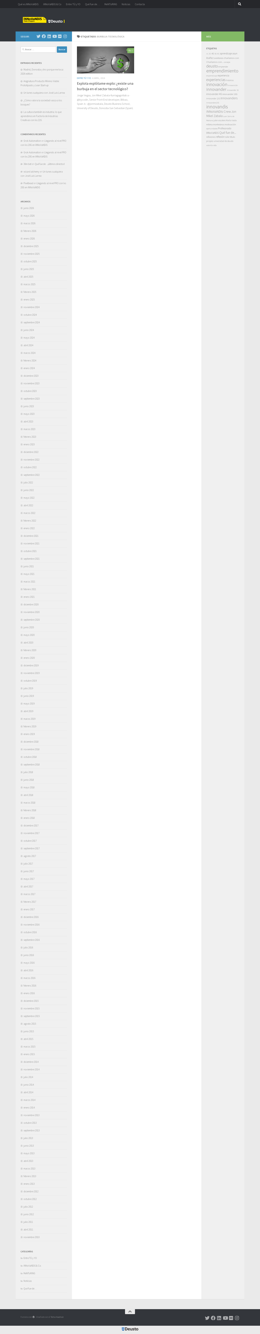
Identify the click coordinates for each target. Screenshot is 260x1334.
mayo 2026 (29, 215)
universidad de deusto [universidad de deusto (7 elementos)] (223, 141)
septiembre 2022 (32, 474)
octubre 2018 (30, 756)
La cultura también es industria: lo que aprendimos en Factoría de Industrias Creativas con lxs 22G (41, 116)
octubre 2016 (30, 932)
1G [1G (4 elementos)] (207, 54)
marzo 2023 (29, 429)
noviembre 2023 (31, 383)
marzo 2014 (29, 1100)
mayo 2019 (29, 703)
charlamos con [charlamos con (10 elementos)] (231, 57)
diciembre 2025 (31, 246)
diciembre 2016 (31, 917)
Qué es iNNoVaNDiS (28, 4)
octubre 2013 (30, 1122)
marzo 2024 (29, 352)
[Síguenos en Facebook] (44, 36)
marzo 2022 (29, 513)
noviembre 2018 (31, 749)
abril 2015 (28, 1039)
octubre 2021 (30, 551)
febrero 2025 (30, 291)
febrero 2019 (30, 726)
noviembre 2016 (31, 924)
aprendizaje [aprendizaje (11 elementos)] (226, 53)
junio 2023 (29, 406)
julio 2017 (28, 863)
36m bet (27, 164)
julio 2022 (28, 482)
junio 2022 (29, 490)
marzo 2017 (29, 894)
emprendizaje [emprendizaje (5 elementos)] (211, 76)
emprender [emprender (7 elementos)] (223, 66)
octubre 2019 (30, 680)
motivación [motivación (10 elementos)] (230, 124)
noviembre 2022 (31, 459)
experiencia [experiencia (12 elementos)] (223, 75)
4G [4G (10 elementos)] (212, 53)
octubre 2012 (30, 1199)
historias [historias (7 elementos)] (230, 80)
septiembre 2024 (32, 322)
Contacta (140, 4)
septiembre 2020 (32, 619)
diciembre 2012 (31, 1191)
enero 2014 (29, 1107)
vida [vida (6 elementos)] (215, 145)
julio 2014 (28, 1077)
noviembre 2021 (31, 543)
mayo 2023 (29, 413)
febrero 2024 (30, 360)
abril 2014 (28, 1092)
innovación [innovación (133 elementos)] (216, 84)
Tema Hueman (57, 1317)
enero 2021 (29, 596)
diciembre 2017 (31, 825)
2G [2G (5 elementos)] (210, 54)
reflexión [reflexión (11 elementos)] (220, 136)
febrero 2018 (30, 810)
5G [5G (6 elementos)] (216, 53)
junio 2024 (29, 330)
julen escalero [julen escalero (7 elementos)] (220, 120)
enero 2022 (29, 528)
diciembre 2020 (31, 604)
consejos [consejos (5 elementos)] (227, 62)
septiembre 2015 (32, 1016)
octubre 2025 (30, 261)
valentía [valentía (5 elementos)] (209, 145)
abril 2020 (28, 642)
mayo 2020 (29, 635)
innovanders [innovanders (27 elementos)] (229, 98)
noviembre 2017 (31, 833)
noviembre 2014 (31, 1069)
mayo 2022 (29, 497)
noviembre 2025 (31, 253)
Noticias (126, 4)
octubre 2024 (30, 314)
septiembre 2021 (32, 558)
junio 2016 (29, 955)
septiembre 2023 (32, 398)
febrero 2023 (30, 436)
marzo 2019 (29, 718)
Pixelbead (28, 183)
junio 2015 (29, 1031)
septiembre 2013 (32, 1130)
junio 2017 (29, 871)
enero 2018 (29, 817)
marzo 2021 (29, 581)
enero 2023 (29, 444)
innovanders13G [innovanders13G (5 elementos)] (212, 103)
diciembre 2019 (31, 665)
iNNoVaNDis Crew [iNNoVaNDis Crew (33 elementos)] (218, 111)
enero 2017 (29, 909)
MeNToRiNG (110, 4)
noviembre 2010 (31, 1237)
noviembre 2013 (31, 1115)
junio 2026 (29, 208)
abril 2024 (28, 345)
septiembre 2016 (32, 939)
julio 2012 (28, 1206)
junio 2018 (29, 779)
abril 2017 (28, 886)
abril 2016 (28, 970)
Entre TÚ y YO (73, 4)
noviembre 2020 (31, 612)
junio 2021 (29, 566)
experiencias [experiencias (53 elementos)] (216, 79)
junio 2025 (29, 269)
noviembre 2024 (31, 307)
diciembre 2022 (31, 452)
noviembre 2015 (31, 1008)
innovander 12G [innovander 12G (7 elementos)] (213, 98)
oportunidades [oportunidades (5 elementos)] (212, 128)
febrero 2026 (30, 230)
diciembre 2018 (31, 741)
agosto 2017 (30, 856)
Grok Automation (32, 140)
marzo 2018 (29, 802)
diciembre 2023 (31, 375)
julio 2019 (28, 688)
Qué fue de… (92, 4)
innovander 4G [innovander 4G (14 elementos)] (214, 94)
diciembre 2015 (31, 1000)
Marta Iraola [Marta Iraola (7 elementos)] (231, 120)
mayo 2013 (29, 1153)
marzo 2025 (29, 284)
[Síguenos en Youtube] (54, 36)
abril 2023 (28, 421)
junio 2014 (29, 1084)
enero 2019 (29, 734)
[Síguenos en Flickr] (60, 36)
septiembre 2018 (32, 764)
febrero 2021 (30, 589)
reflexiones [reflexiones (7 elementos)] (210, 137)
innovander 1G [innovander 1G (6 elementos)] (233, 90)
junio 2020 (29, 627)
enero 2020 (29, 657)
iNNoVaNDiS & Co (52, 4)
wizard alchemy (31, 171)
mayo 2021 (29, 574)
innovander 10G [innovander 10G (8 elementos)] (230, 94)
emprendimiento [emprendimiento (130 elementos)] (222, 71)
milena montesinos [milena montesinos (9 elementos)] (215, 124)
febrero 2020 (30, 650)
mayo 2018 (29, 787)
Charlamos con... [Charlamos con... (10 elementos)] (214, 61)
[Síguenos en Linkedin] (49, 36)
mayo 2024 (29, 337)
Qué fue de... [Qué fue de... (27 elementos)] (227, 132)
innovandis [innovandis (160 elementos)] (217, 107)
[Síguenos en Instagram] (65, 36)
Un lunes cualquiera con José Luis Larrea (44, 92)
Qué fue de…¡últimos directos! (50, 164)
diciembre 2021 (31, 535)
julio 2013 (28, 1138)
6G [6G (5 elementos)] (218, 54)
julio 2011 (28, 1221)
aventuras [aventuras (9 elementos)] (218, 58)
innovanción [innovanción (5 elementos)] (233, 85)
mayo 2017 (29, 878)
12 (131, 50)
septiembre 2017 (32, 848)
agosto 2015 (30, 1023)
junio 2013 (29, 1145)
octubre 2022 (30, 467)
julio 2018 (28, 772)
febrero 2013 (30, 1176)
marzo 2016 (29, 978)
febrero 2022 (30, 520)
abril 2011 (28, 1229)
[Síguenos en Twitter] (38, 36)
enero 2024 (29, 368)
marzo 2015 (29, 1046)
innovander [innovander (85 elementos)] (216, 89)
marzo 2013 (29, 1168)
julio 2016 (28, 947)
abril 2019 (28, 711)
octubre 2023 (30, 391)
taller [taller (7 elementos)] (227, 137)
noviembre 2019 (31, 673)
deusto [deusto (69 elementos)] (212, 66)
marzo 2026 (29, 223)
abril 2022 (28, 505)
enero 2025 (29, 299)
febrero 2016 (30, 985)
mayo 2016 (29, 962)
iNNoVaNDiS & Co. (32, 1265)
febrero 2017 (30, 901)
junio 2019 (29, 695)
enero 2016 (29, 993)
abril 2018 (28, 795)
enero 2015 (29, 1054)
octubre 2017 (30, 840)
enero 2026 (29, 238)
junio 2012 (29, 1214)
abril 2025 (28, 276)
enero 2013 (29, 1183)
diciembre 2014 (31, 1061)
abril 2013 (28, 1160)
